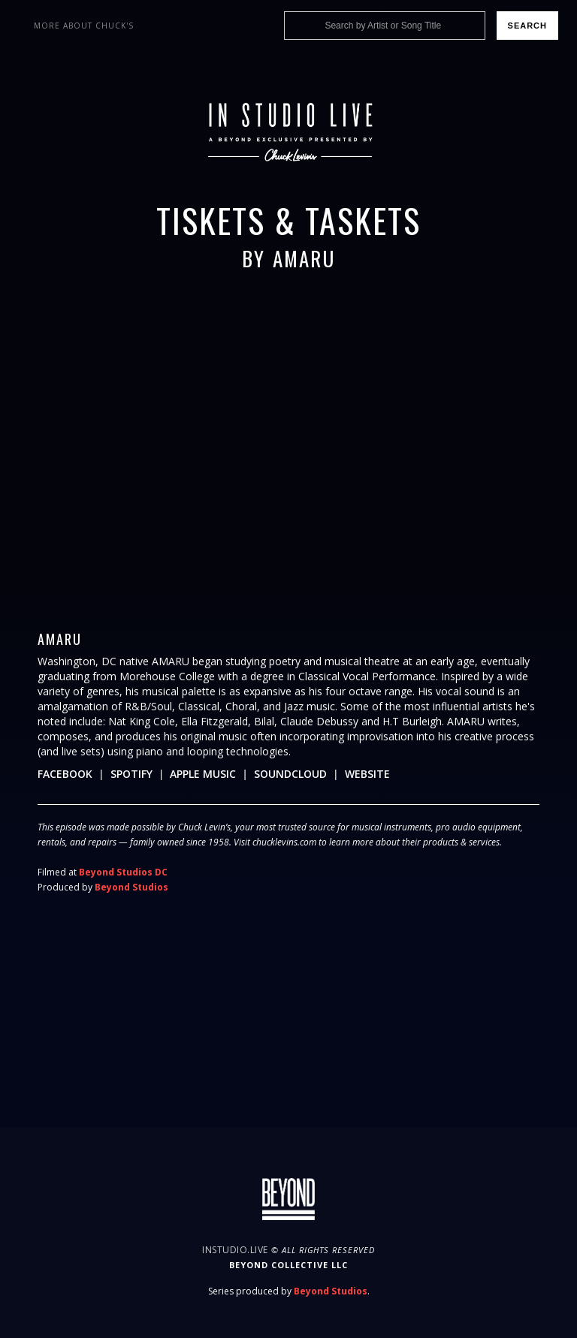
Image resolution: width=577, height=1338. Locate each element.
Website (367, 774)
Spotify (131, 774)
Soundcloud (290, 774)
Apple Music (203, 774)
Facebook (65, 774)
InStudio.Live (235, 1249)
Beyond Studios (131, 887)
